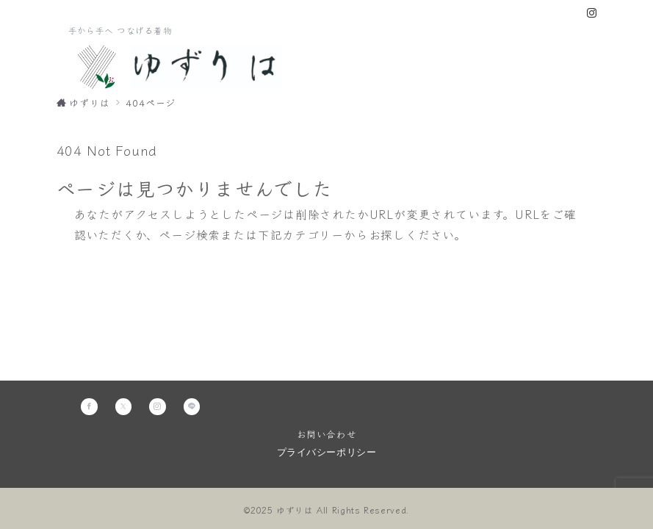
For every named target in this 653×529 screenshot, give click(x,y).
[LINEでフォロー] (192, 406)
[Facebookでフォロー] (89, 406)
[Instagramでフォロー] (592, 13)
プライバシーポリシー (326, 452)
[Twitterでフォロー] (123, 406)
